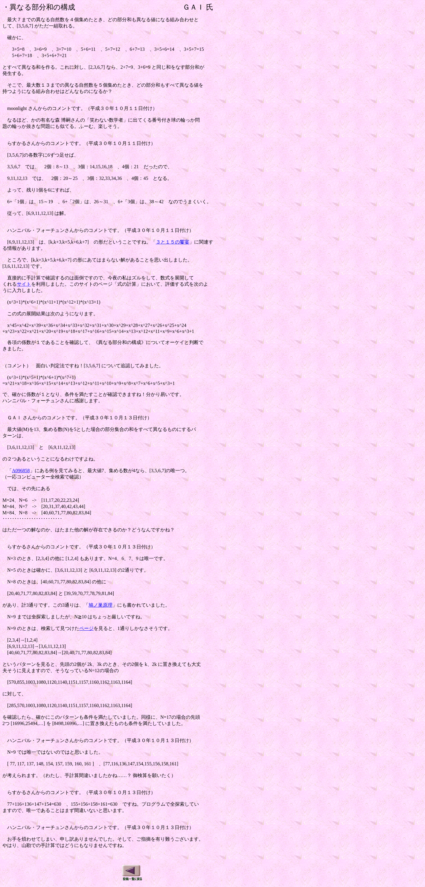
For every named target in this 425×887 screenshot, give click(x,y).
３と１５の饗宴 (172, 241)
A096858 (21, 470)
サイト (24, 284)
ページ (86, 628)
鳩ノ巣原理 (100, 605)
